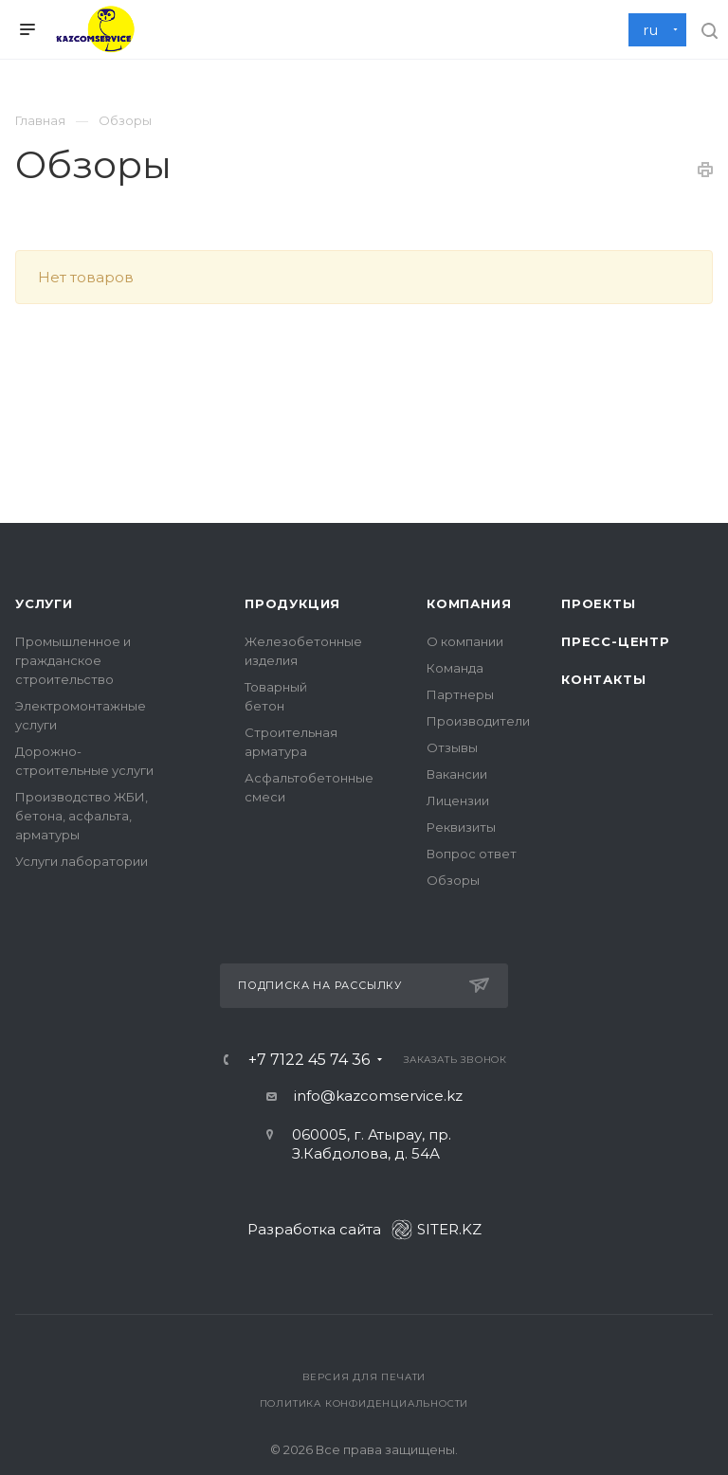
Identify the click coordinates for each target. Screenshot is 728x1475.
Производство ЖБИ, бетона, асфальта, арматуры (81, 815)
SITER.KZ (436, 1229)
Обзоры (453, 880)
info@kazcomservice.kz (378, 1096)
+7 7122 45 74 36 (309, 1060)
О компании (465, 641)
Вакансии (457, 774)
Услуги (44, 603)
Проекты (598, 603)
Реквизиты (461, 827)
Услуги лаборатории (81, 861)
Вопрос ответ (472, 853)
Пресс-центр (615, 641)
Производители (478, 721)
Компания (469, 603)
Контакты (603, 679)
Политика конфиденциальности (364, 1403)
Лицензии (458, 800)
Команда (455, 667)
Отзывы (452, 747)
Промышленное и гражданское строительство (73, 660)
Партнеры (460, 694)
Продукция (292, 603)
